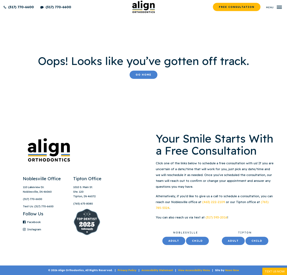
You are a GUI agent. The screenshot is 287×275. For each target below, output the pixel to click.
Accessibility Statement (157, 270)
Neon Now (232, 270)
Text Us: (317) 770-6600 (38, 206)
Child (197, 240)
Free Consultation (236, 6)
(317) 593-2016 (216, 217)
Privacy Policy (127, 270)
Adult (173, 240)
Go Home (143, 74)
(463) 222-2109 (214, 202)
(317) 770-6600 (19, 7)
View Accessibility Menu (194, 270)
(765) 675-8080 (83, 203)
